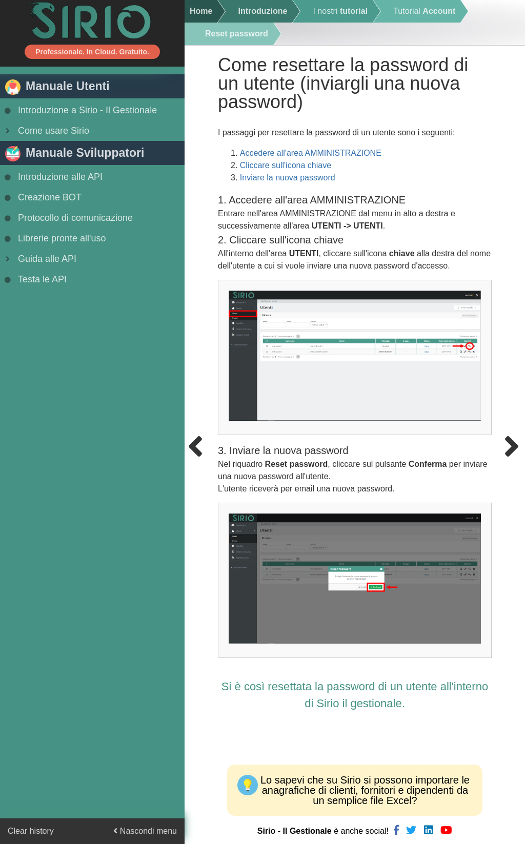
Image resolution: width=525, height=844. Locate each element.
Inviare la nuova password (287, 177)
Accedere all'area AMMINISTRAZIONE (310, 153)
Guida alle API (39, 259)
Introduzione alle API (53, 177)
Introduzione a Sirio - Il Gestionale (80, 110)
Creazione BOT (42, 197)
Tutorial (424, 11)
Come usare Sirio (46, 131)
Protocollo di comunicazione (68, 218)
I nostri (340, 11)
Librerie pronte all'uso (54, 238)
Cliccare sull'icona (285, 165)
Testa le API (35, 279)
